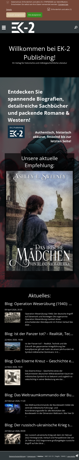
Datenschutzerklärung (17, 456)
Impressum (31, 456)
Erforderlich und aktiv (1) (59, 9)
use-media (71, 456)
